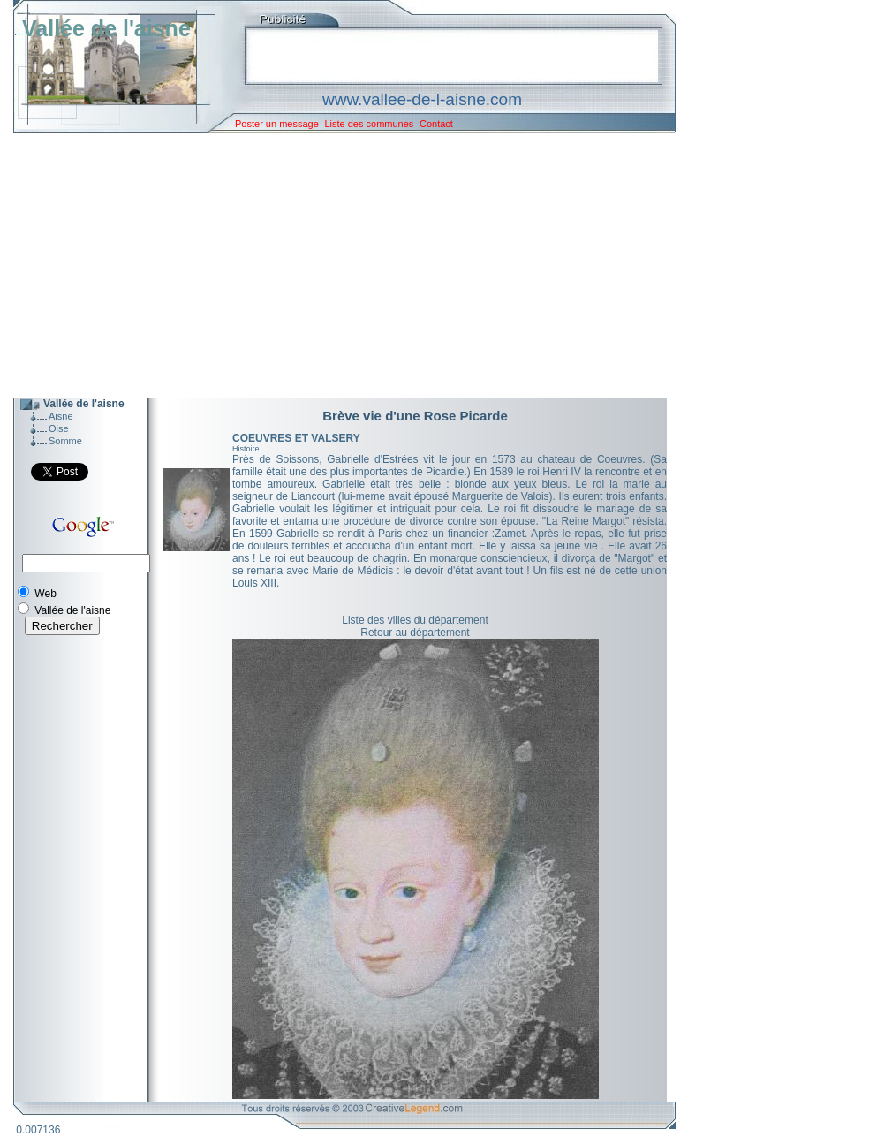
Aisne (61, 416)
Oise (59, 428)
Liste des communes (368, 123)
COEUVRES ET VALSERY (296, 438)
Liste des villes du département (415, 620)
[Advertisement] (331, 265)
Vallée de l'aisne (106, 28)
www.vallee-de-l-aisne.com (422, 99)
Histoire (246, 448)
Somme (65, 441)
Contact (436, 123)
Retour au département (414, 632)
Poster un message (277, 123)
